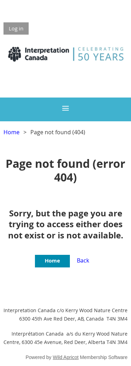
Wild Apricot (66, 357)
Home (11, 132)
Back (83, 260)
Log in (16, 28)
